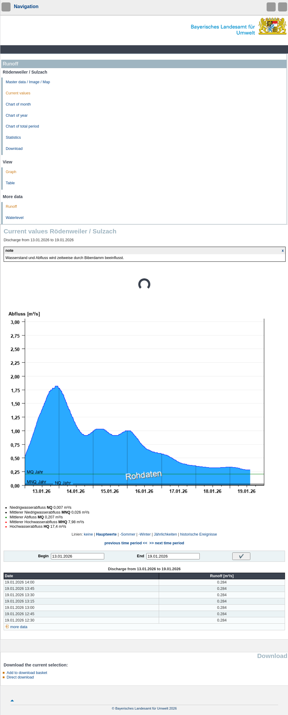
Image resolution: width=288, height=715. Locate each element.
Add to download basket (27, 673)
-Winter (145, 534)
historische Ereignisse (198, 534)
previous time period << (126, 543)
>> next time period (166, 543)
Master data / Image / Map (28, 82)
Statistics (13, 137)
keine (88, 534)
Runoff (11, 206)
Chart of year (17, 115)
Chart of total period (22, 126)
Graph (11, 172)
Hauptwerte (106, 534)
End (140, 556)
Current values (18, 93)
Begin (43, 556)
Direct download (20, 677)
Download (14, 149)
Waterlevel (14, 218)
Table (10, 183)
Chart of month (18, 104)
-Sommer (128, 534)
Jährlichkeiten (165, 534)
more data (18, 627)
